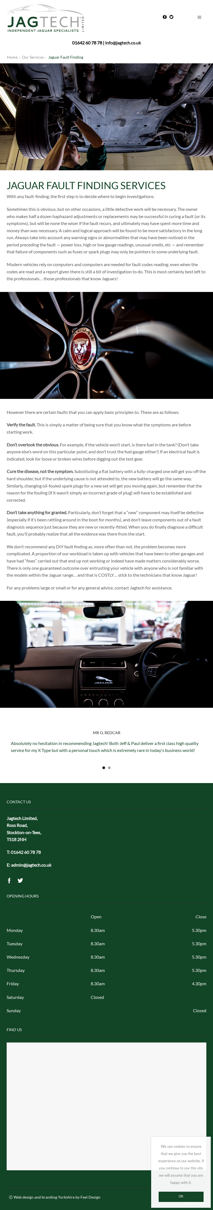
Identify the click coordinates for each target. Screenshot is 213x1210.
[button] (103, 767)
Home (12, 57)
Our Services (33, 57)
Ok (181, 1196)
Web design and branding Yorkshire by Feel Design (57, 1197)
